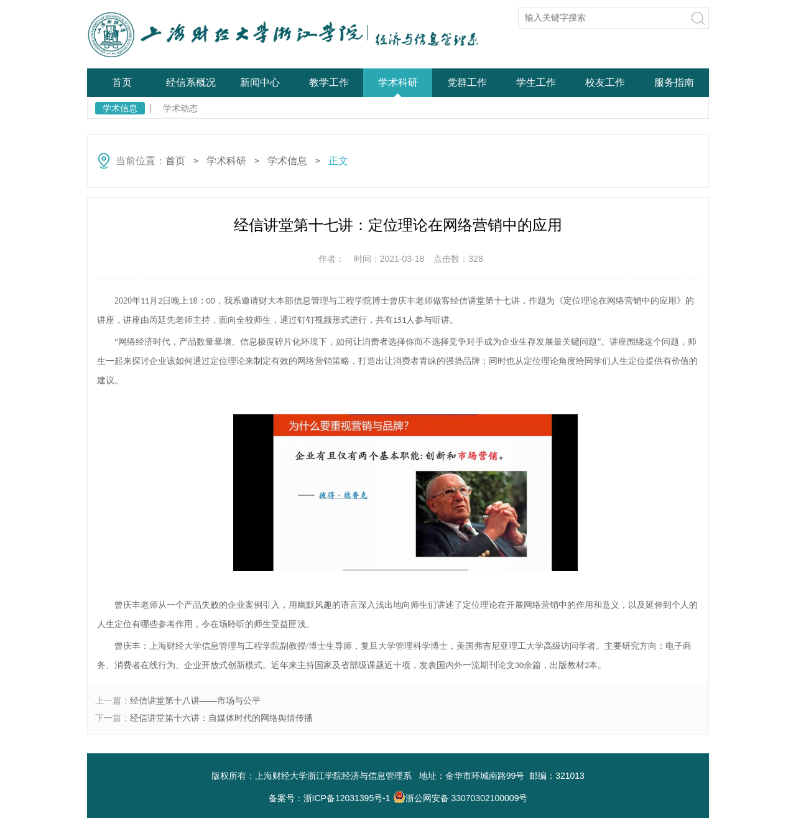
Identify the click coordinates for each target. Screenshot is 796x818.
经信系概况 (191, 82)
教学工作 (329, 82)
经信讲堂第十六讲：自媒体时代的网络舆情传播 (221, 718)
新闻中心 (260, 82)
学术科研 (398, 82)
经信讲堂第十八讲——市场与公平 (195, 700)
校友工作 (605, 82)
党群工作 (467, 82)
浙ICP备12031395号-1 (348, 798)
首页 (122, 82)
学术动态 (180, 108)
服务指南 (674, 82)
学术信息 (120, 108)
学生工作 (536, 82)
